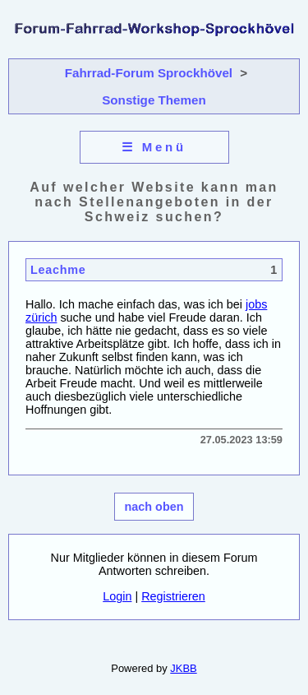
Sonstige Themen (154, 100)
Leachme (57, 269)
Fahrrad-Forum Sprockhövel (148, 73)
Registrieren (173, 596)
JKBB (183, 668)
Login (117, 596)
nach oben (154, 506)
